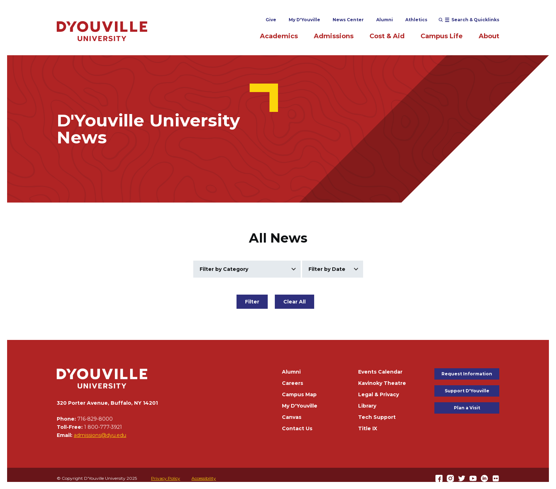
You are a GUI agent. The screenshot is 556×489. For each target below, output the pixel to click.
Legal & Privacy (378, 394)
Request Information (466, 373)
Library (367, 406)
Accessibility (203, 478)
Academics (279, 36)
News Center (348, 19)
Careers (292, 383)
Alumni (384, 19)
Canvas (291, 417)
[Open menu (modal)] (469, 19)
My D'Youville (304, 19)
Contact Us (297, 428)
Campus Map (299, 394)
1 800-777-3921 (103, 427)
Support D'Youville (467, 390)
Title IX (367, 428)
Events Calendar (380, 372)
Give (271, 19)
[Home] (102, 31)
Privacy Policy (165, 478)
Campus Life (442, 36)
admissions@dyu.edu (100, 435)
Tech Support (377, 417)
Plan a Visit (467, 407)
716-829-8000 (95, 419)
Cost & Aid (387, 36)
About (489, 36)
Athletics (416, 19)
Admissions (334, 36)
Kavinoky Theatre (382, 383)
